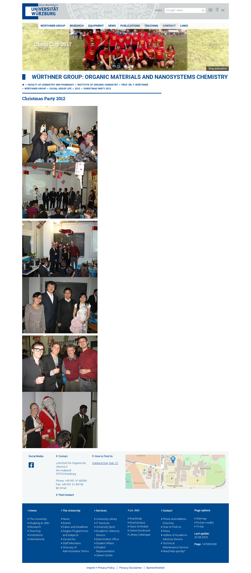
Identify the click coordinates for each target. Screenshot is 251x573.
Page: (197, 544)
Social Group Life (60, 88)
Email (63, 488)
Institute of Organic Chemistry (97, 84)
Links (184, 25)
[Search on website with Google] (185, 10)
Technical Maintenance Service (174, 546)
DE (223, 10)
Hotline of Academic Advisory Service (174, 537)
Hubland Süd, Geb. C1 (105, 463)
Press (165, 531)
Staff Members (71, 543)
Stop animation (217, 68)
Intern (158, 10)
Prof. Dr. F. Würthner (134, 84)
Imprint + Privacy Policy (101, 567)
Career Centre (103, 556)
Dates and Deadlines (74, 527)
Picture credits (204, 523)
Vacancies (68, 539)
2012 (77, 88)
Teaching (151, 25)
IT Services (102, 523)
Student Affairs (104, 543)
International (36, 539)
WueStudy (135, 519)
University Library (105, 519)
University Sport (104, 527)
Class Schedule (138, 527)
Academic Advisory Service (106, 533)
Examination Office (106, 539)
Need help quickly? (173, 551)
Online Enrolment (139, 531)
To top (199, 527)
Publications (130, 25)
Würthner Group (52, 25)
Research (77, 25)
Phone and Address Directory (173, 521)
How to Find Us (104, 456)
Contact (169, 25)
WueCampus (136, 523)
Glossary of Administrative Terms (75, 550)
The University (37, 519)
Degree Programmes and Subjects (74, 533)
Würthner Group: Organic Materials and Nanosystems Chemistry (130, 77)
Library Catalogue (139, 535)
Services (100, 511)
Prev (29, 47)
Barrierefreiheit (155, 567)
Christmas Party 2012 (97, 88)
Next (221, 47)
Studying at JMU (38, 523)
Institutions (35, 535)
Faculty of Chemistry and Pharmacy (51, 84)
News (112, 25)
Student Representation (104, 550)
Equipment (96, 25)
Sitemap (200, 519)
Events (66, 523)
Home (32, 511)
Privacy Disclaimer (130, 567)
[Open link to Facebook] (32, 465)
